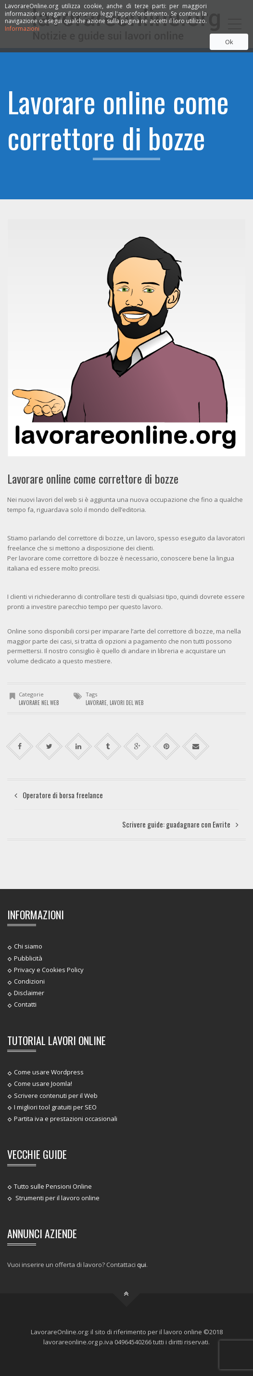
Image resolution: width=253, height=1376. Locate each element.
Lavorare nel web (39, 702)
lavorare (96, 702)
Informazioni (22, 28)
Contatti (25, 1004)
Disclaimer (29, 992)
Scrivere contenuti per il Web (56, 1095)
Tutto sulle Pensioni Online (53, 1185)
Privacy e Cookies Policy (49, 969)
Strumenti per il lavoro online (57, 1197)
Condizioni (29, 981)
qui (141, 1264)
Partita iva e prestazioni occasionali (65, 1118)
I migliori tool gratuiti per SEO (55, 1107)
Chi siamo (28, 946)
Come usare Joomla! (43, 1083)
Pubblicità (28, 957)
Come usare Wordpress (49, 1072)
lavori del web (127, 702)
